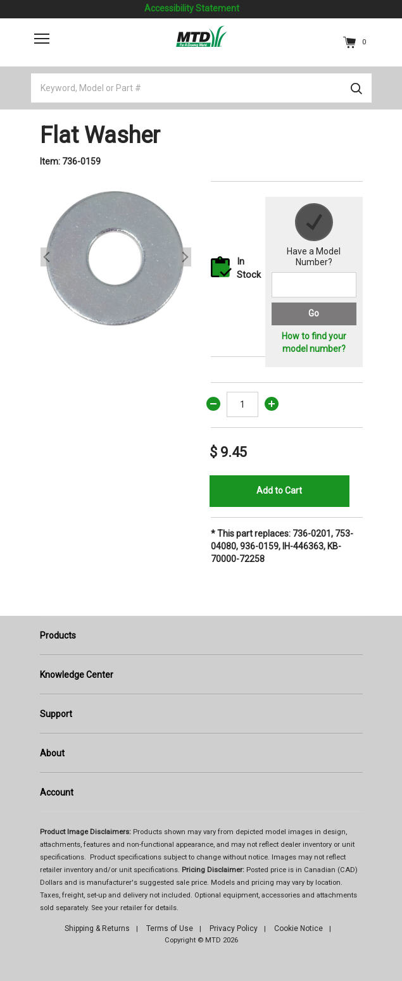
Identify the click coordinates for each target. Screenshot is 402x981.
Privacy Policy (234, 928)
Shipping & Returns (97, 928)
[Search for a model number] (314, 284)
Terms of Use (169, 928)
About (52, 753)
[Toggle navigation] (42, 38)
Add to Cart (279, 490)
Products (58, 635)
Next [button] (185, 256)
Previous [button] (47, 256)
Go (313, 313)
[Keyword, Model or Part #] (201, 88)
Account (56, 792)
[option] (116, 257)
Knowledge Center (76, 675)
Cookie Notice (298, 928)
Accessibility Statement (191, 8)
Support (56, 714)
